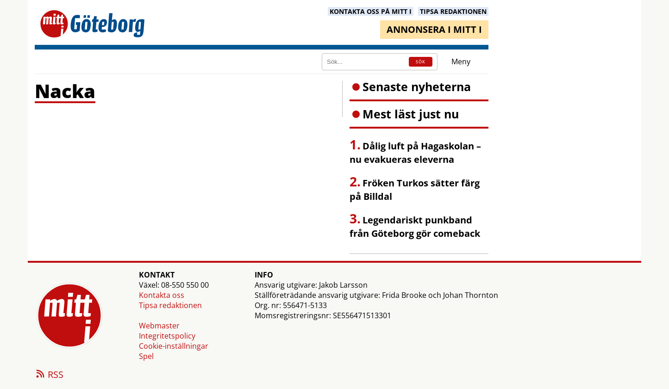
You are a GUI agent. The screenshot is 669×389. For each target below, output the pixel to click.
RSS (49, 375)
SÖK (420, 62)
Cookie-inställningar (173, 346)
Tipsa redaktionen (170, 305)
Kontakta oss (161, 295)
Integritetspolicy (167, 336)
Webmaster (159, 326)
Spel (146, 356)
